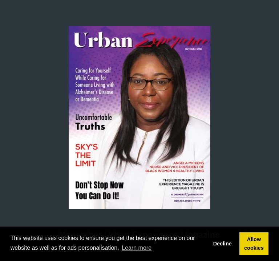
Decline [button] (222, 243)
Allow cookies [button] (254, 243)
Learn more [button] (136, 248)
